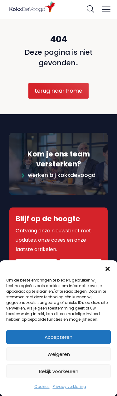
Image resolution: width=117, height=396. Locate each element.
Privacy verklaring (69, 386)
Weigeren (58, 354)
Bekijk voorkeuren (58, 371)
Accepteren (58, 337)
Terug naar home (58, 91)
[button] (108, 268)
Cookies (42, 386)
